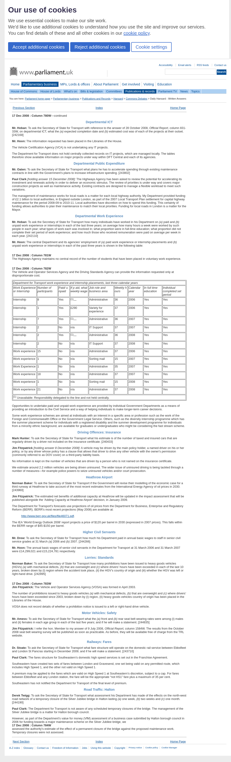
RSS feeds (203, 65)
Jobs (84, 747)
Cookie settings (151, 47)
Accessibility (166, 65)
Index (99, 108)
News (184, 91)
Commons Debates (136, 98)
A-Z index (14, 747)
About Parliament (106, 84)
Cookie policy (151, 747)
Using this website (101, 747)
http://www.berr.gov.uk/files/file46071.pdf (47, 516)
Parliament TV (167, 91)
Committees (114, 91)
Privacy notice (135, 747)
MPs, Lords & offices (75, 84)
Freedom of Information (65, 747)
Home (15, 84)
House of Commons (24, 91)
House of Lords (50, 91)
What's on (70, 91)
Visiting (148, 84)
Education (164, 84)
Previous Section (24, 108)
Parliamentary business (40, 84)
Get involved (131, 84)
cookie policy (137, 33)
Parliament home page (37, 98)
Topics (195, 91)
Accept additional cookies (38, 47)
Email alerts (184, 65)
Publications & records (140, 91)
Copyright (119, 747)
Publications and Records (96, 98)
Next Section (21, 741)
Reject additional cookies (100, 47)
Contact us (220, 65)
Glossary (28, 747)
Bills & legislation (91, 91)
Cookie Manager (169, 747)
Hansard (118, 98)
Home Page (178, 108)
